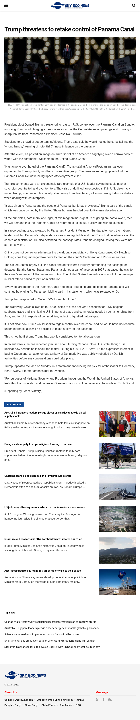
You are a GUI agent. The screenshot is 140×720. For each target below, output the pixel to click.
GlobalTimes (48, 705)
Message (102, 692)
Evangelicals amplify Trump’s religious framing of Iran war (38, 444)
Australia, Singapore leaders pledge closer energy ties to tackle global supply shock (51, 628)
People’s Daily (12, 705)
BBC (78, 705)
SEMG (15, 684)
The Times (66, 705)
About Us (10, 692)
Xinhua (81, 699)
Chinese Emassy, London (18, 699)
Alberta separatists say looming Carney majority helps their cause (42, 570)
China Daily (31, 705)
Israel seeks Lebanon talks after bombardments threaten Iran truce (43, 539)
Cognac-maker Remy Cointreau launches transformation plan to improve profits (50, 621)
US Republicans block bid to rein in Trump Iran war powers (37, 475)
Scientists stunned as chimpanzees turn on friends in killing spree (41, 634)
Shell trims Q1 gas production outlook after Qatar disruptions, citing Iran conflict (49, 640)
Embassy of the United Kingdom (55, 699)
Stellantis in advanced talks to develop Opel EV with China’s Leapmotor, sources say (52, 646)
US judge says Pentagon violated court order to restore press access (44, 507)
